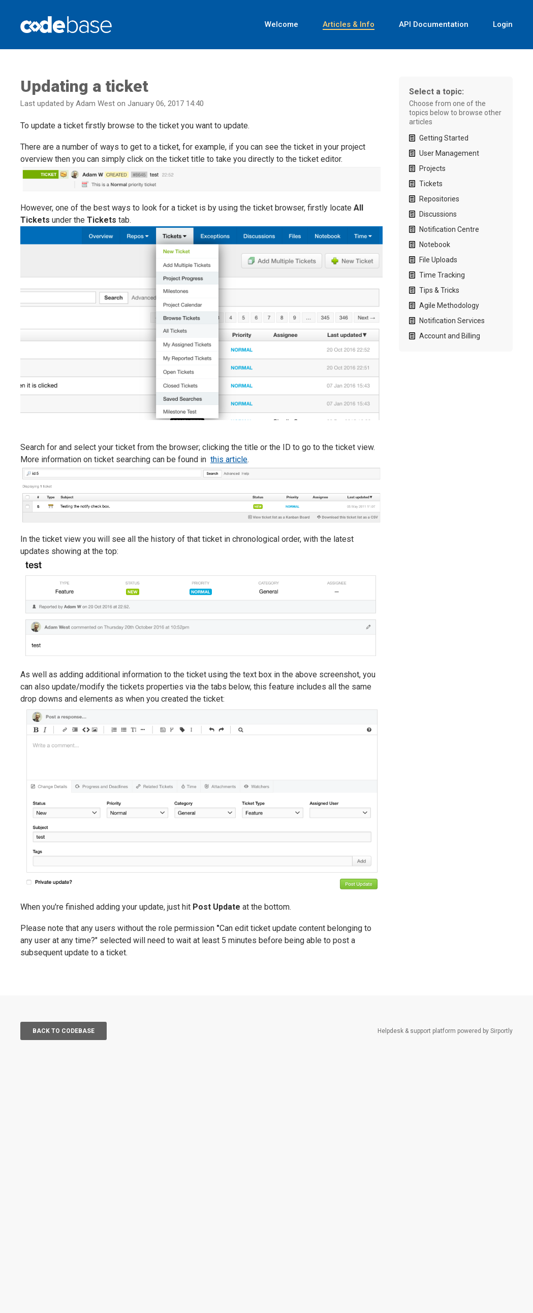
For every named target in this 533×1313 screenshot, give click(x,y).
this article (228, 459)
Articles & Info (348, 24)
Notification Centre (449, 229)
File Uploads (438, 260)
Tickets (431, 184)
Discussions (438, 214)
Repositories (439, 199)
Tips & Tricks (439, 290)
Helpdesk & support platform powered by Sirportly (445, 1030)
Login (503, 24)
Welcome (281, 24)
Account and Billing (449, 336)
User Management (449, 153)
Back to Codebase (64, 1030)
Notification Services (452, 321)
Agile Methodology (449, 305)
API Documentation (433, 24)
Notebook (434, 244)
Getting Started (443, 138)
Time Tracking (442, 275)
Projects (432, 168)
